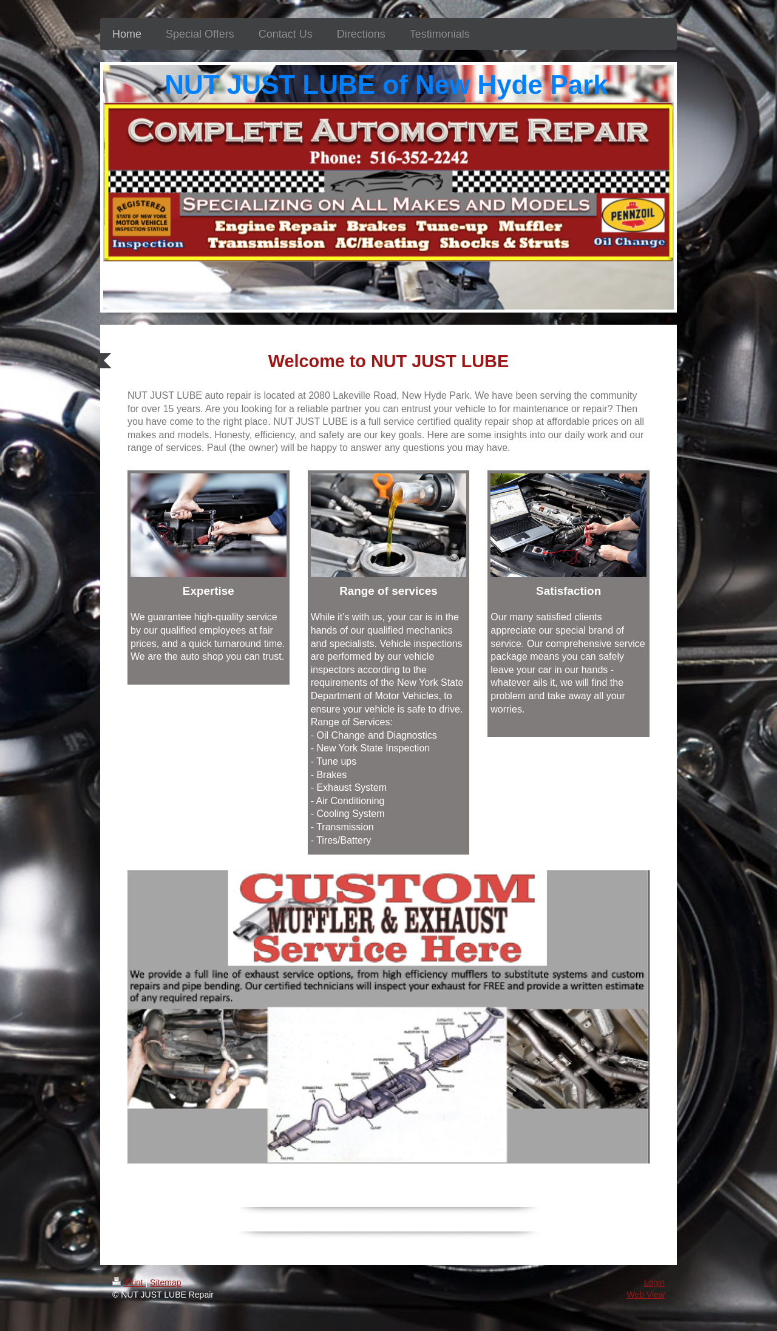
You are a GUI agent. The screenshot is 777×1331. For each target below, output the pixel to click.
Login (654, 1282)
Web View (645, 1294)
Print (129, 1282)
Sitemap (165, 1282)
